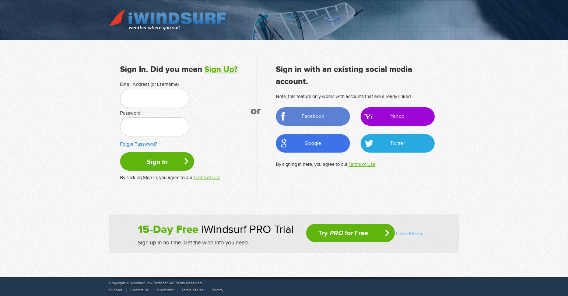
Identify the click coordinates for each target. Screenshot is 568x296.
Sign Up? (221, 69)
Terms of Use (206, 178)
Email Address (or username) (149, 84)
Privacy (217, 290)
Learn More (408, 234)
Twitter (397, 143)
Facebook (313, 116)
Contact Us (139, 290)
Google (313, 143)
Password (130, 113)
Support (115, 290)
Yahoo (397, 116)
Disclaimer (165, 290)
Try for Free (343, 233)
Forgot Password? (138, 144)
